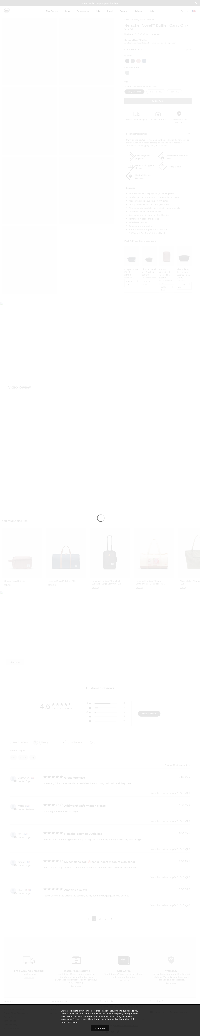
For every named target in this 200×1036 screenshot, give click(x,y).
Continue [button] (100, 1028)
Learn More (72, 1021)
